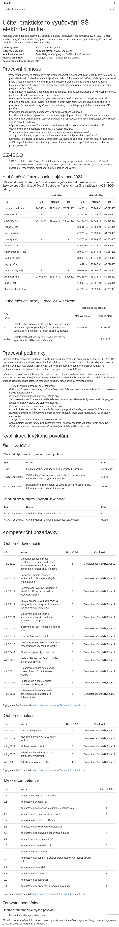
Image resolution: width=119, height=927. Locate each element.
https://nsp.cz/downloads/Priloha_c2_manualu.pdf (59, 705)
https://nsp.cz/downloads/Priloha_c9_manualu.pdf (59, 894)
